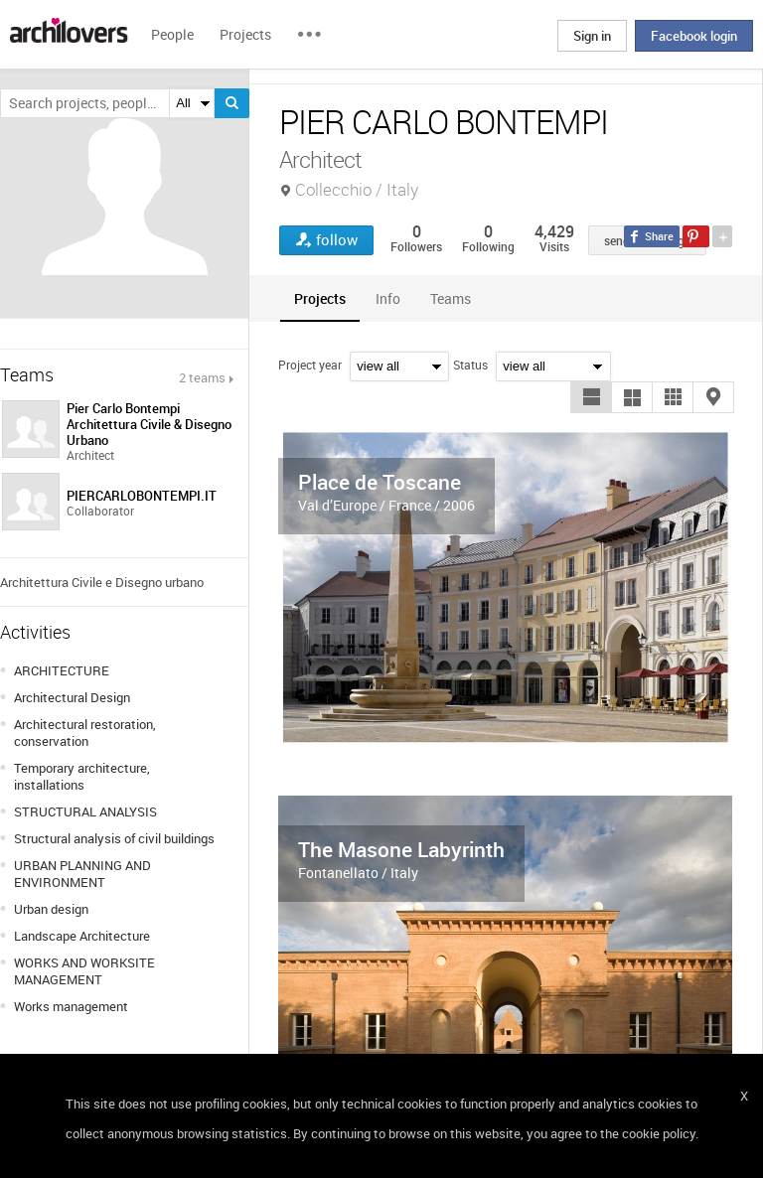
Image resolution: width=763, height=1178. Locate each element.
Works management (71, 1006)
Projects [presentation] (320, 298)
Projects (245, 34)
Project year (310, 364)
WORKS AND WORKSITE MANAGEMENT (84, 971)
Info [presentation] (388, 298)
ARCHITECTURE (61, 670)
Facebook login (694, 36)
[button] (591, 397)
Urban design (51, 909)
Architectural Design (72, 697)
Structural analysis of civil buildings (114, 838)
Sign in (592, 36)
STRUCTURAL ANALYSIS (85, 811)
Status (470, 364)
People (172, 34)
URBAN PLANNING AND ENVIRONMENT (82, 873)
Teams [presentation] (450, 298)
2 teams (202, 377)
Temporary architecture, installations (82, 776)
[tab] (320, 298)
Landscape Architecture (82, 936)
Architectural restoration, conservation (85, 732)
